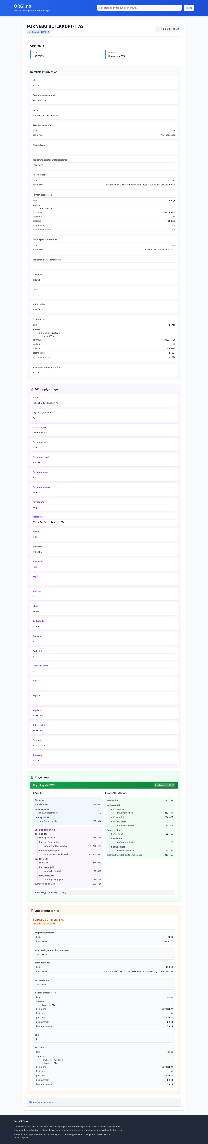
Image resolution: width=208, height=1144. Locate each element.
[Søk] (179, 7)
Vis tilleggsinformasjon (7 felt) (51, 892)
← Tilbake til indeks (168, 28)
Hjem (189, 7)
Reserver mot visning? (43, 1102)
